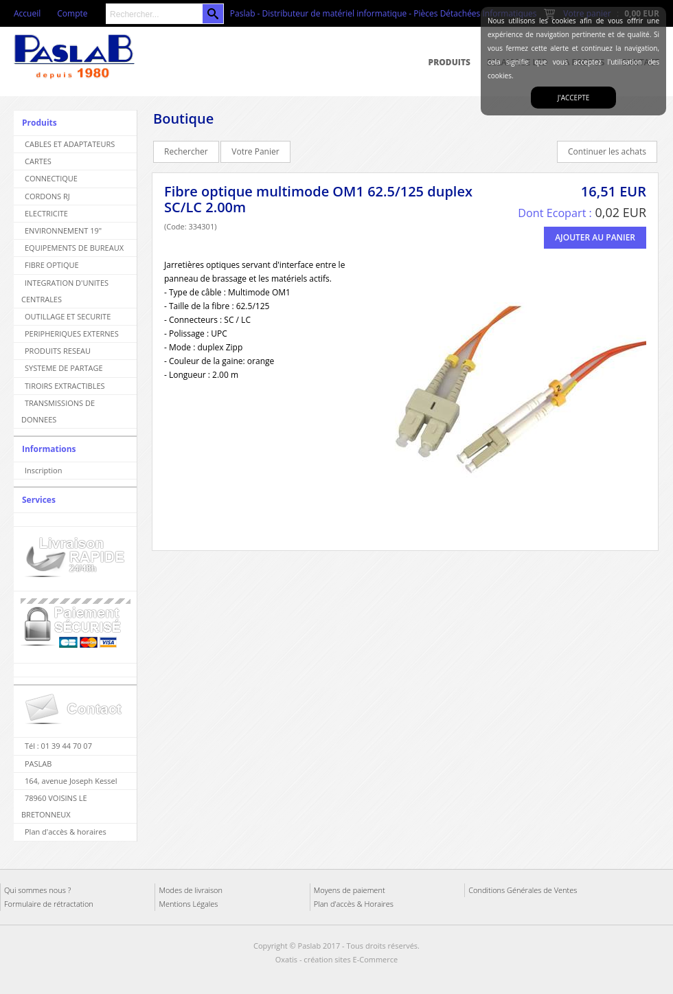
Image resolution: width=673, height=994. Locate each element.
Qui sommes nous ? (37, 890)
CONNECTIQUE (51, 178)
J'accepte (573, 97)
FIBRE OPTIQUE (52, 265)
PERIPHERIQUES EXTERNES (72, 333)
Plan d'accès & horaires (65, 831)
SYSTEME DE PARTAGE (64, 368)
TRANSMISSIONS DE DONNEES (58, 411)
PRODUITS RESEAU (58, 351)
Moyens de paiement (349, 890)
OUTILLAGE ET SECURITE (68, 316)
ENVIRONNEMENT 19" (63, 230)
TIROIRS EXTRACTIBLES (65, 386)
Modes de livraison (191, 890)
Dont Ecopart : (555, 213)
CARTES (38, 161)
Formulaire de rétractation (48, 904)
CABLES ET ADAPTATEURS (70, 144)
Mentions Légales (188, 904)
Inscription (43, 470)
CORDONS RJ (47, 196)
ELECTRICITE (46, 213)
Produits (449, 62)
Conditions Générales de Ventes (522, 890)
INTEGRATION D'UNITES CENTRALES (65, 291)
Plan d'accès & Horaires (353, 904)
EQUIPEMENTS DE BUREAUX (74, 247)
